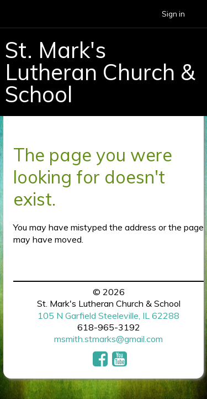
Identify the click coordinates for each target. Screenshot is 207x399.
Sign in (173, 13)
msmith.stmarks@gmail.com (108, 338)
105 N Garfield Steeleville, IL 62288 (108, 315)
